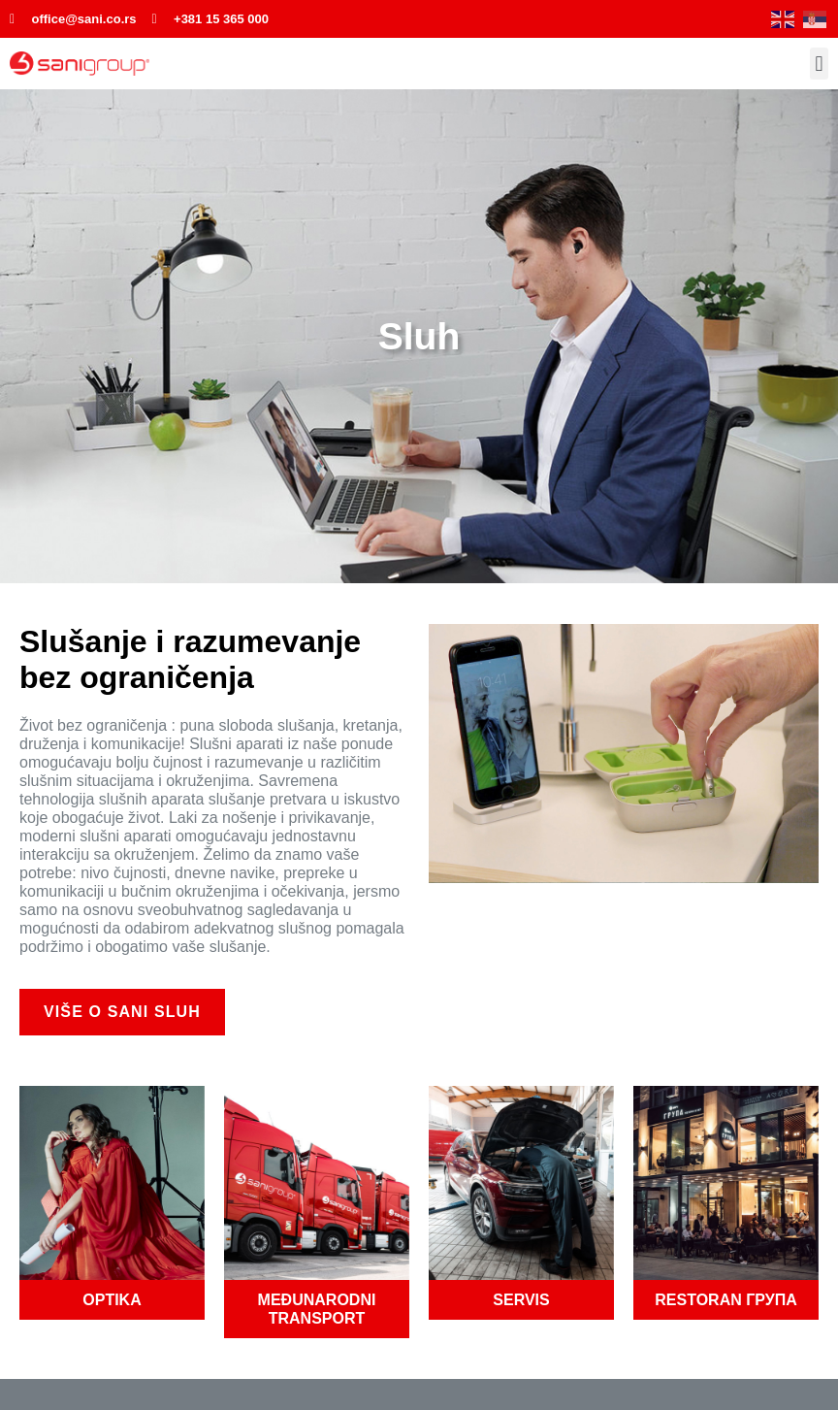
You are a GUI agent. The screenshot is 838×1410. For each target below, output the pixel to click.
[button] (819, 64)
